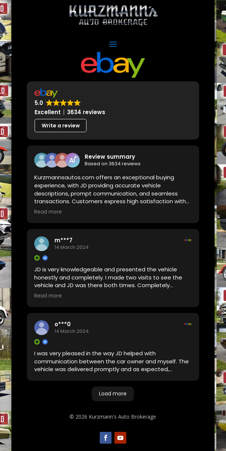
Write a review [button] (61, 125)
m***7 (63, 240)
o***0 (62, 324)
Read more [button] (48, 212)
